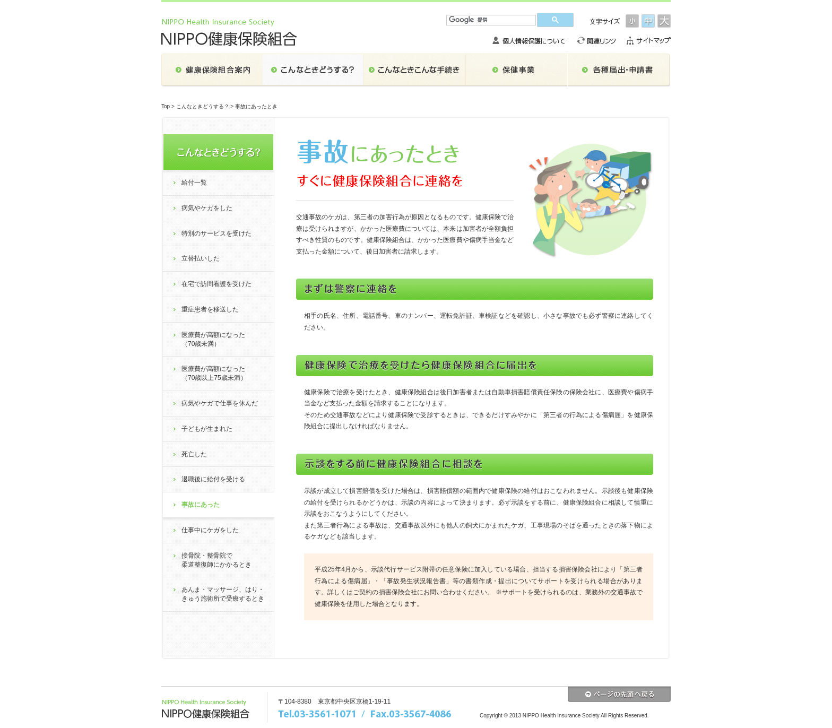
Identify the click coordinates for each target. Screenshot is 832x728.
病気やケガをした (206, 208)
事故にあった (200, 504)
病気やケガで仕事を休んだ (219, 403)
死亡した (194, 454)
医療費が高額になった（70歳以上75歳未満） (214, 373)
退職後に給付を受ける (213, 479)
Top (165, 106)
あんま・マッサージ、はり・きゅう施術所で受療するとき (222, 594)
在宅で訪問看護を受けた (216, 284)
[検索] (491, 20)
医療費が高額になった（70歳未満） (213, 339)
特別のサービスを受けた (216, 233)
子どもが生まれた (206, 428)
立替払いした (200, 258)
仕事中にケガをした (210, 530)
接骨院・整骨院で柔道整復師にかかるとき (216, 560)
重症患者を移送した (210, 309)
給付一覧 (194, 182)
